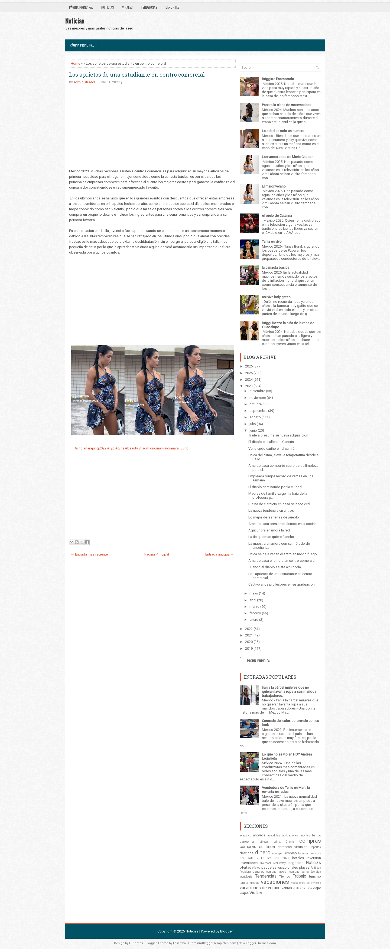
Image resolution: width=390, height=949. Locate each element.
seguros (258, 872)
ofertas (245, 867)
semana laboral (276, 872)
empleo (291, 853)
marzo (254, 607)
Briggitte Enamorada (278, 79)
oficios (256, 867)
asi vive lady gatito (276, 297)
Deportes (172, 7)
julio (252, 424)
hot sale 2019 (252, 858)
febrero (255, 613)
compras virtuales (292, 847)
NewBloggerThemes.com (257, 943)
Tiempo (284, 876)
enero (253, 620)
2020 (249, 642)
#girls (119, 448)
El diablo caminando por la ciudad (275, 487)
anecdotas (273, 835)
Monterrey (279, 863)
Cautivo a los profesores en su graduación (281, 584)
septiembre (258, 411)
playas (304, 867)
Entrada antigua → (219, 554)
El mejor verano (274, 186)
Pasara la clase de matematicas (286, 105)
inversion (314, 858)
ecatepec (277, 853)
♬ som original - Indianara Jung (163, 448)
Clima (289, 841)
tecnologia (246, 876)
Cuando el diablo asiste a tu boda (274, 567)
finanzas (315, 853)
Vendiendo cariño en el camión (272, 448)
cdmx (277, 841)
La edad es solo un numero (283, 131)
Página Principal (81, 7)
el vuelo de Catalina (277, 216)
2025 (249, 373)
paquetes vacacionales (279, 867)
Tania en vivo (272, 241)
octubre (255, 404)
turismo (315, 876)
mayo (253, 593)
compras (310, 841)
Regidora (245, 872)
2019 (249, 648)
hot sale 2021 (278, 858)
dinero (263, 852)
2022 (249, 629)
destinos (246, 853)
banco (316, 835)
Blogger (226, 931)
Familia (303, 853)
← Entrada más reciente (89, 554)
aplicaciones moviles (296, 835)
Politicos (315, 867)
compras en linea (257, 846)
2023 (249, 386)
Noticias (107, 7)
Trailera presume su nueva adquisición (278, 435)
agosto (255, 417)
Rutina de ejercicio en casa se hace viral (279, 504)
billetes (264, 841)
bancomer (247, 841)
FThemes (136, 943)
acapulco (245, 835)
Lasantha (179, 943)
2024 (249, 379)
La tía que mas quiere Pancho (271, 537)
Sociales (316, 872)
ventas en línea (302, 888)
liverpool (265, 863)
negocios (295, 863)
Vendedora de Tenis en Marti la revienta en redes (286, 790)
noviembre (257, 398)
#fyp (111, 448)
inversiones (249, 863)
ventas (287, 888)
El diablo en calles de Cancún (271, 442)
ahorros (259, 835)
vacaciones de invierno (306, 883)
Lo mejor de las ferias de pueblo (273, 517)
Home (75, 63)
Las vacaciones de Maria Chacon (287, 157)
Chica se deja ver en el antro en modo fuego (282, 554)
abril (252, 600)
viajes (244, 893)
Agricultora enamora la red (269, 530)
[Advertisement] (152, 131)
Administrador (84, 82)
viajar (317, 888)
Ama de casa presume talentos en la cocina (282, 524)
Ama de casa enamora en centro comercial (281, 561)
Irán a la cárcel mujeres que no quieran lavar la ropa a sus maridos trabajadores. (289, 691)
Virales (127, 7)
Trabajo (299, 876)
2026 (249, 366)
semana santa (299, 872)
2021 (249, 635)
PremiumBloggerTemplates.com (212, 943)
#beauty (131, 448)
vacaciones (275, 882)
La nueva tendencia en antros (271, 510)
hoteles (298, 858)
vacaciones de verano (260, 887)
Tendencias (149, 7)
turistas (254, 883)
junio (253, 430)
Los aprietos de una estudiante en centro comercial (137, 74)
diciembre (257, 391)
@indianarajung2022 (90, 448)
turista (244, 883)
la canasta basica (275, 267)
